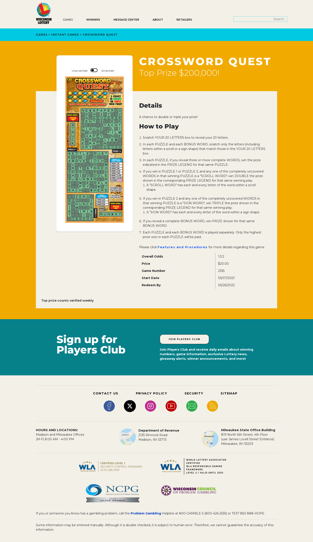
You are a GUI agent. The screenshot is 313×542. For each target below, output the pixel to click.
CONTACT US (105, 393)
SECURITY (194, 393)
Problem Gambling (146, 513)
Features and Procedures (183, 247)
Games (68, 19)
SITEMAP (229, 393)
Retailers (184, 19)
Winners (93, 19)
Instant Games (65, 34)
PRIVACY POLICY (151, 393)
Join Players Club (184, 339)
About (158, 19)
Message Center (126, 19)
